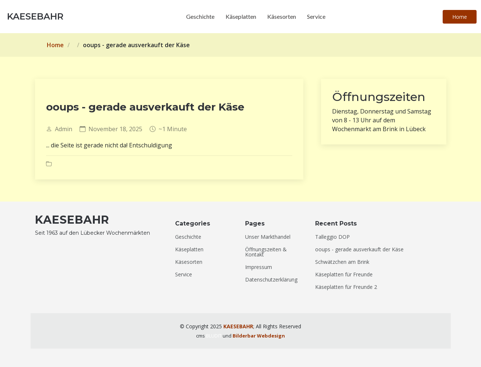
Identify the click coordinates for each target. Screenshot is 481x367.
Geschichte (200, 16)
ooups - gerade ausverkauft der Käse (359, 249)
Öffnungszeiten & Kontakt (266, 252)
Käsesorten (281, 16)
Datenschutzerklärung (271, 279)
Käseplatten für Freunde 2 (346, 287)
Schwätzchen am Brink (342, 262)
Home (459, 16)
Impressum (258, 267)
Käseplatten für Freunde (344, 274)
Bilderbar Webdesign (259, 335)
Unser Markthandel (267, 237)
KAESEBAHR (238, 326)
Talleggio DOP (332, 237)
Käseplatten (241, 16)
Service (316, 16)
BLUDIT (214, 335)
